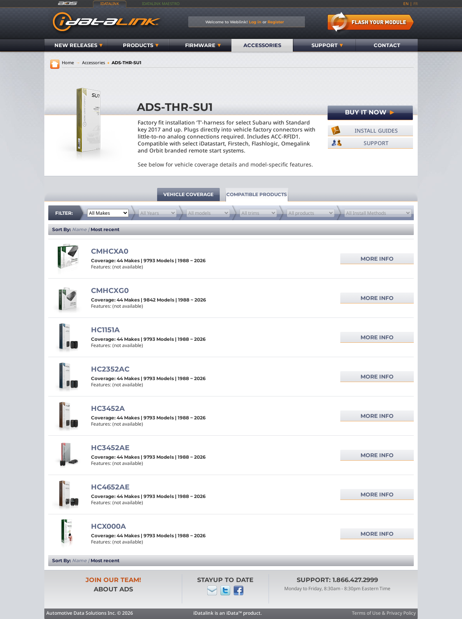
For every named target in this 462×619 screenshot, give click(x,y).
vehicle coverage (188, 194)
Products (141, 45)
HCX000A (108, 526)
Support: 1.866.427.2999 (337, 580)
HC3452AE (110, 448)
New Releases (78, 45)
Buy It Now (370, 112)
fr (415, 3)
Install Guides (376, 130)
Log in (255, 21)
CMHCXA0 (109, 251)
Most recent (105, 229)
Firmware (203, 45)
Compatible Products (256, 194)
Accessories (262, 45)
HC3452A (108, 408)
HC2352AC (110, 369)
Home (68, 62)
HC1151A (105, 330)
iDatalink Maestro (161, 3)
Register (276, 21)
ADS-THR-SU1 (124, 62)
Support (327, 45)
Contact (387, 45)
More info (377, 258)
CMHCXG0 (110, 290)
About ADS (113, 589)
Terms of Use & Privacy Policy (384, 613)
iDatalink (109, 3)
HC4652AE (110, 487)
